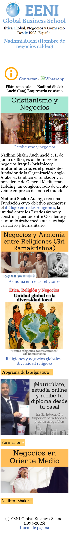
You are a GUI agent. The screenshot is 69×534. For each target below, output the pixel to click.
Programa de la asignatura (25, 372)
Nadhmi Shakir (15, 501)
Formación (11, 442)
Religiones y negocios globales (33, 359)
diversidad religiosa (34, 363)
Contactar (28, 79)
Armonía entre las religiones (34, 281)
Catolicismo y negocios (35, 147)
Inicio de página (34, 527)
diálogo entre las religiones (30, 207)
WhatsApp (52, 79)
